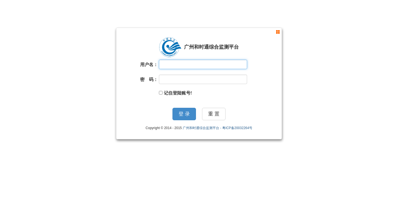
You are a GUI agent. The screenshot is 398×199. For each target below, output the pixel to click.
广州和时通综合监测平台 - (202, 128)
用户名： (149, 64)
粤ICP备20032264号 (237, 128)
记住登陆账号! (175, 93)
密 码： (149, 79)
